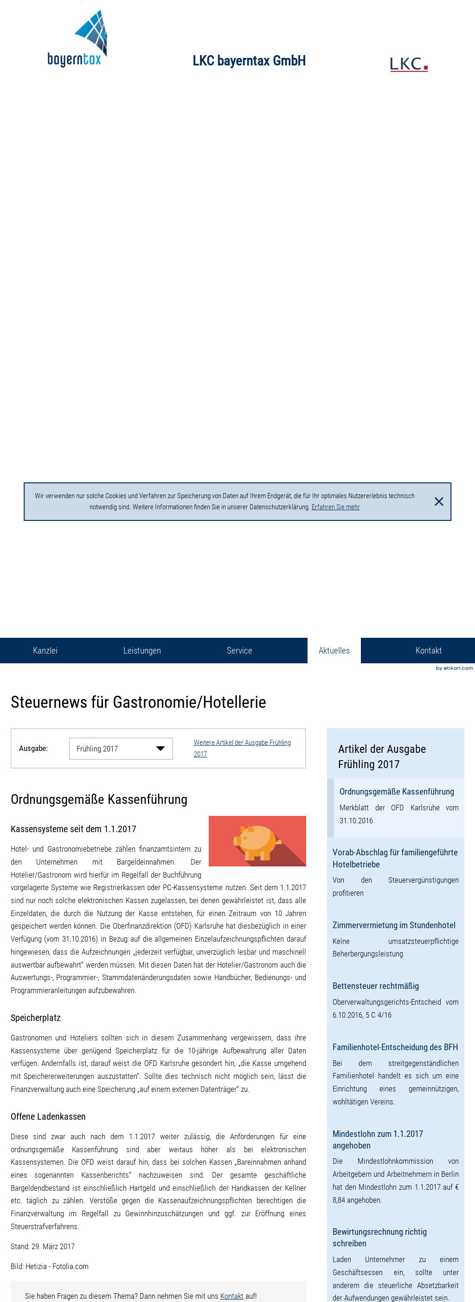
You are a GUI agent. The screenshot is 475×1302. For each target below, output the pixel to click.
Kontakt (232, 1296)
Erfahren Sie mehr (336, 507)
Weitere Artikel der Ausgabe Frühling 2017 (242, 748)
